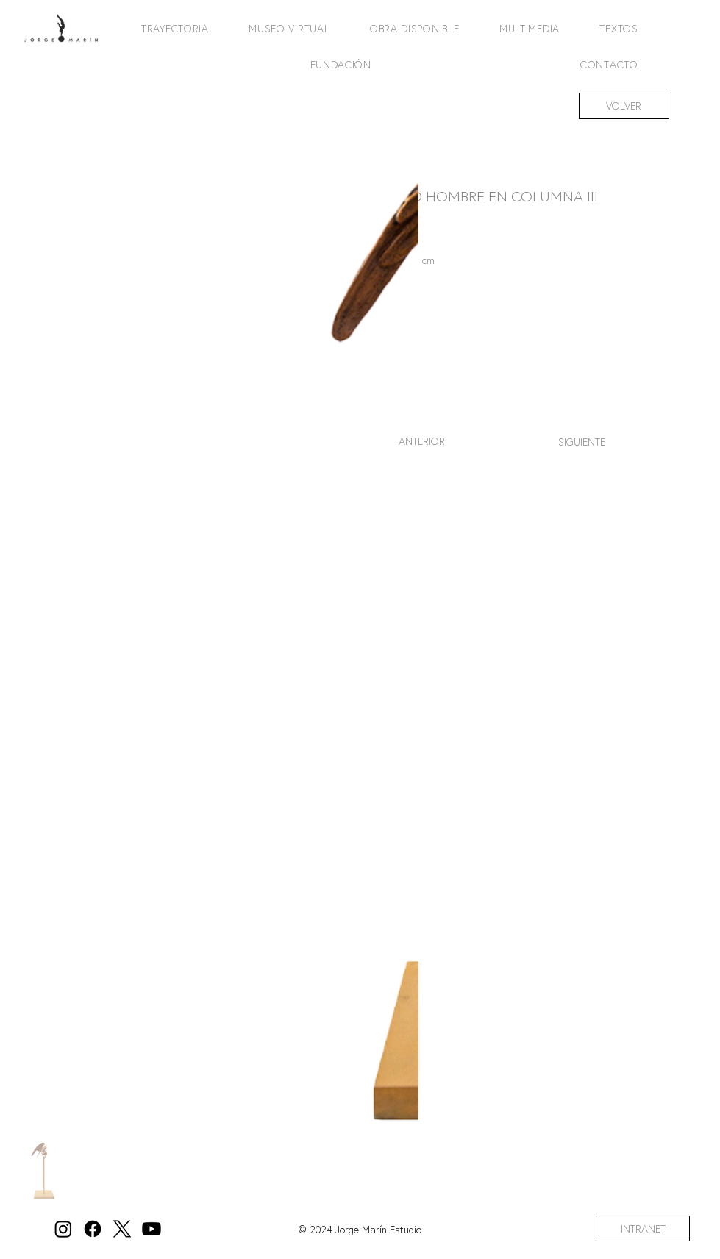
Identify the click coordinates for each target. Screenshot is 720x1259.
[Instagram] (63, 1229)
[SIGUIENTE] (581, 441)
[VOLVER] (624, 106)
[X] (122, 1229)
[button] (166, 28)
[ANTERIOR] (421, 441)
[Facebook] (93, 1229)
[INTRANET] (643, 1228)
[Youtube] (151, 1229)
